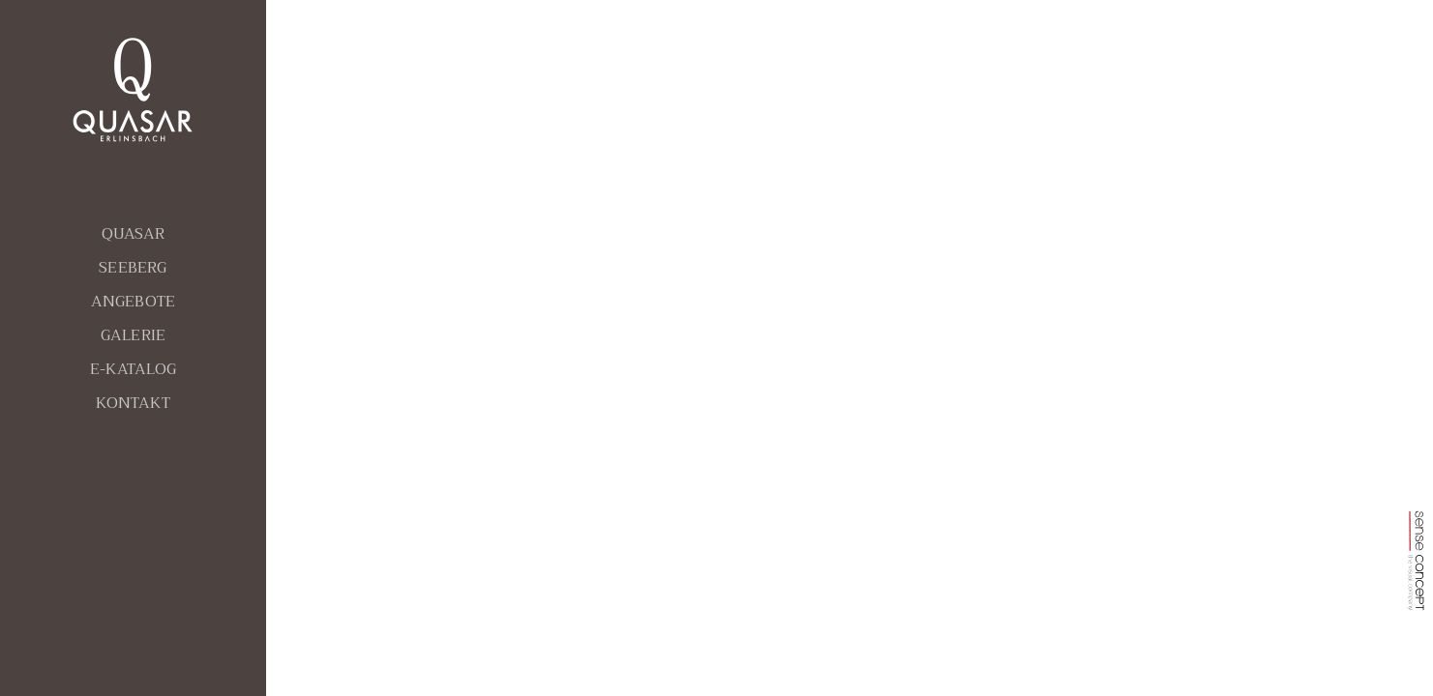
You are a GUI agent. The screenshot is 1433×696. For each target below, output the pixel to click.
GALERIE (133, 335)
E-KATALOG (133, 369)
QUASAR (133, 233)
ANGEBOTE (133, 301)
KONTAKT (133, 403)
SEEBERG (132, 267)
